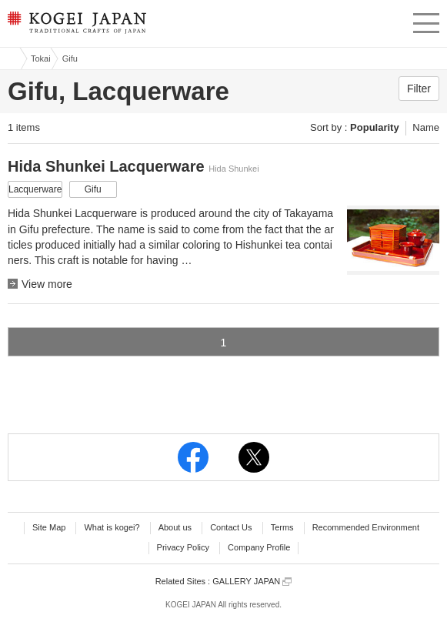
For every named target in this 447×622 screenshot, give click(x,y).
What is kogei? (111, 527)
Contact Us (231, 527)
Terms (282, 527)
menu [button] (426, 21)
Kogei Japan (10, 58)
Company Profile (259, 547)
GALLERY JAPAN (252, 582)
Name (425, 127)
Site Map (48, 527)
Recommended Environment (365, 527)
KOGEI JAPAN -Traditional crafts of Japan (75, 27)
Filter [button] (419, 88)
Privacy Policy (183, 547)
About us (175, 527)
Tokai (41, 58)
